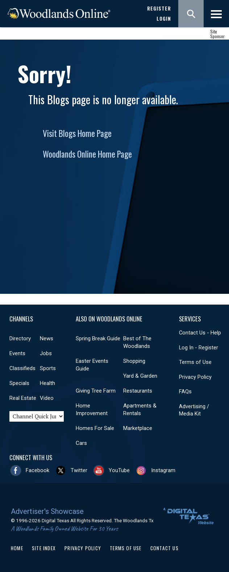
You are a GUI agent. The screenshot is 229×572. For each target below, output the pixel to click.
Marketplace (137, 428)
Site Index (44, 548)
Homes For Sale (95, 428)
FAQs (185, 391)
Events (17, 353)
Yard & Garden (140, 376)
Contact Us (164, 548)
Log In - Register (198, 347)
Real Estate (22, 398)
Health (47, 383)
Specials (19, 383)
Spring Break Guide (98, 338)
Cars (81, 443)
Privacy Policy (195, 377)
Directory (20, 338)
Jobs (46, 353)
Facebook (37, 470)
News (46, 338)
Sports (48, 368)
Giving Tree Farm (96, 391)
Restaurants (137, 391)
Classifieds (22, 368)
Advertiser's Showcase (47, 511)
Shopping (134, 361)
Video (47, 398)
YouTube (119, 470)
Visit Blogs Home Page (77, 133)
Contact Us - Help (200, 332)
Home (17, 548)
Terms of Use (195, 362)
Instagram (163, 470)
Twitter (79, 470)
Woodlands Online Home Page (87, 154)
